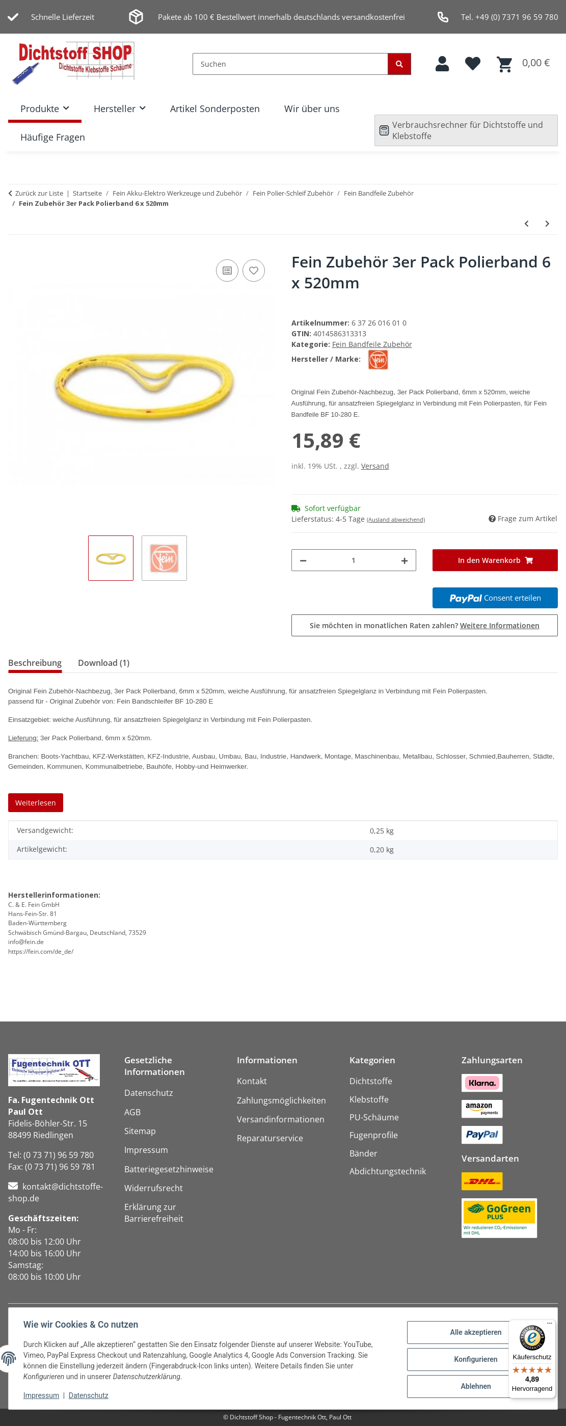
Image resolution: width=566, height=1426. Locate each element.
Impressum (43, 1395)
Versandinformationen (281, 1119)
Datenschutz (90, 1395)
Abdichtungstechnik (387, 1171)
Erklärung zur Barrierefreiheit (153, 1212)
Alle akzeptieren (474, 1333)
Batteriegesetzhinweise (168, 1169)
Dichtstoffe (370, 1081)
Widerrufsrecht (153, 1188)
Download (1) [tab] (103, 662)
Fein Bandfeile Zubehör (372, 344)
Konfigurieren (474, 1359)
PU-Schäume (374, 1117)
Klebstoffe (369, 1099)
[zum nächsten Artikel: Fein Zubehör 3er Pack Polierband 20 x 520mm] (547, 223)
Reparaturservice (270, 1138)
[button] (442, 64)
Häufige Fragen (52, 137)
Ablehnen (474, 1386)
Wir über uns (312, 108)
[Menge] (354, 560)
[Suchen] (290, 64)
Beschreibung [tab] (35, 662)
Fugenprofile (373, 1135)
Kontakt (252, 1081)
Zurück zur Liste (39, 193)
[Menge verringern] (303, 560)
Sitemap (140, 1131)
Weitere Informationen (500, 625)
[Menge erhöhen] (404, 560)
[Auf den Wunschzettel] (253, 270)
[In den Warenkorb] (495, 560)
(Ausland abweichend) (396, 519)
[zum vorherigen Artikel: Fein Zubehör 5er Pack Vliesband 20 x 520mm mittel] (526, 223)
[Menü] (550, 1326)
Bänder (363, 1153)
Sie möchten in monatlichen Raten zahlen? (425, 625)
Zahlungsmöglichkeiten (281, 1100)
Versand (375, 466)
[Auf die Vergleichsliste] (227, 270)
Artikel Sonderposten (215, 108)
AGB (132, 1112)
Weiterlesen (35, 803)
